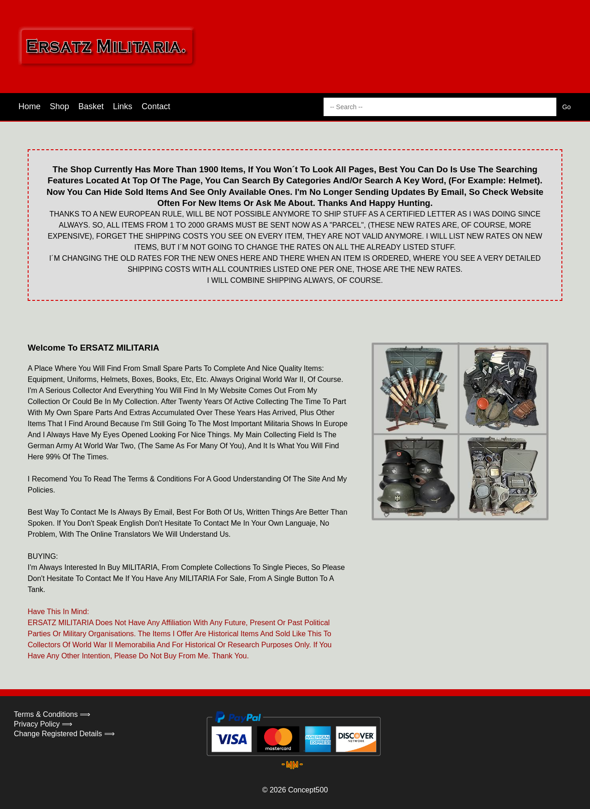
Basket (91, 106)
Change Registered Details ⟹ (64, 734)
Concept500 (308, 790)
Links (122, 106)
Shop (59, 106)
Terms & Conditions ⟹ (52, 714)
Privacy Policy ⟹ (43, 724)
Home (29, 106)
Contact (156, 106)
